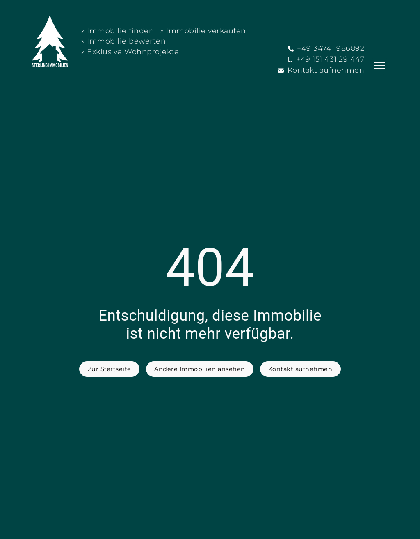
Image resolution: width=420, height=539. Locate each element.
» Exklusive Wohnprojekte (130, 51)
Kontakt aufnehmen (300, 369)
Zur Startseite (109, 369)
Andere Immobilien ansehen (199, 369)
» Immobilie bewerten (123, 41)
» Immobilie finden (117, 30)
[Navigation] (379, 65)
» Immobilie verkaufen (203, 30)
